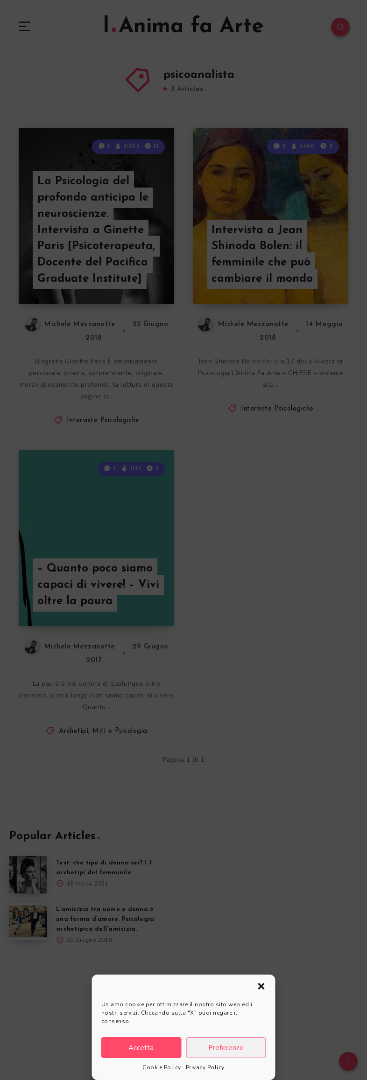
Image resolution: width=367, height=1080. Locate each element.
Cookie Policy (161, 1067)
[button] (261, 986)
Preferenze (226, 1047)
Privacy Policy (205, 1067)
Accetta (141, 1047)
